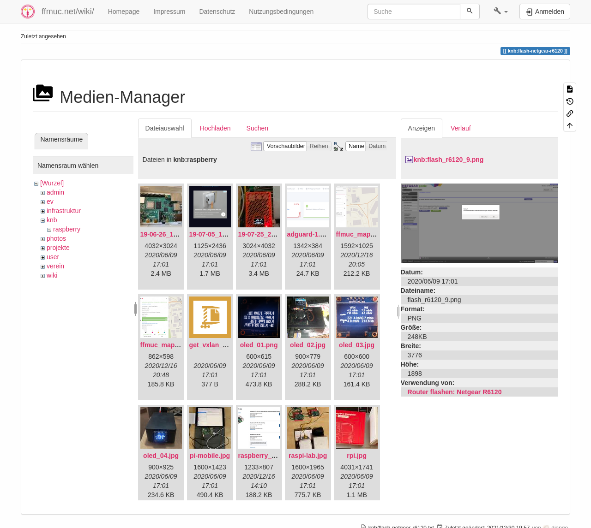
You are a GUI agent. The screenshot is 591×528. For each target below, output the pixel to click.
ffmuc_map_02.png (169, 345)
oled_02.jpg (308, 345)
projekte (58, 247)
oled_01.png (259, 345)
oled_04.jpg (161, 455)
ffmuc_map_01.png (365, 234)
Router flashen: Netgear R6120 (455, 392)
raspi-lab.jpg (308, 455)
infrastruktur (64, 210)
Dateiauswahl (164, 128)
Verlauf (461, 128)
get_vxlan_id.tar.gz (218, 345)
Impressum (169, 11)
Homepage (124, 11)
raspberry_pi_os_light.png (279, 455)
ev (50, 201)
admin (55, 192)
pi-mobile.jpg (210, 455)
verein (55, 266)
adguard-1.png (309, 234)
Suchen (257, 128)
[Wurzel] (52, 183)
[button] (501, 11)
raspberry (66, 229)
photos (56, 238)
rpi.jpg (357, 455)
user (53, 257)
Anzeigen (421, 128)
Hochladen (215, 128)
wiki (52, 275)
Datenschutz (217, 11)
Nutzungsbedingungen (281, 11)
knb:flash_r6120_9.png (449, 159)
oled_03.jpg (356, 345)
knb (52, 220)
